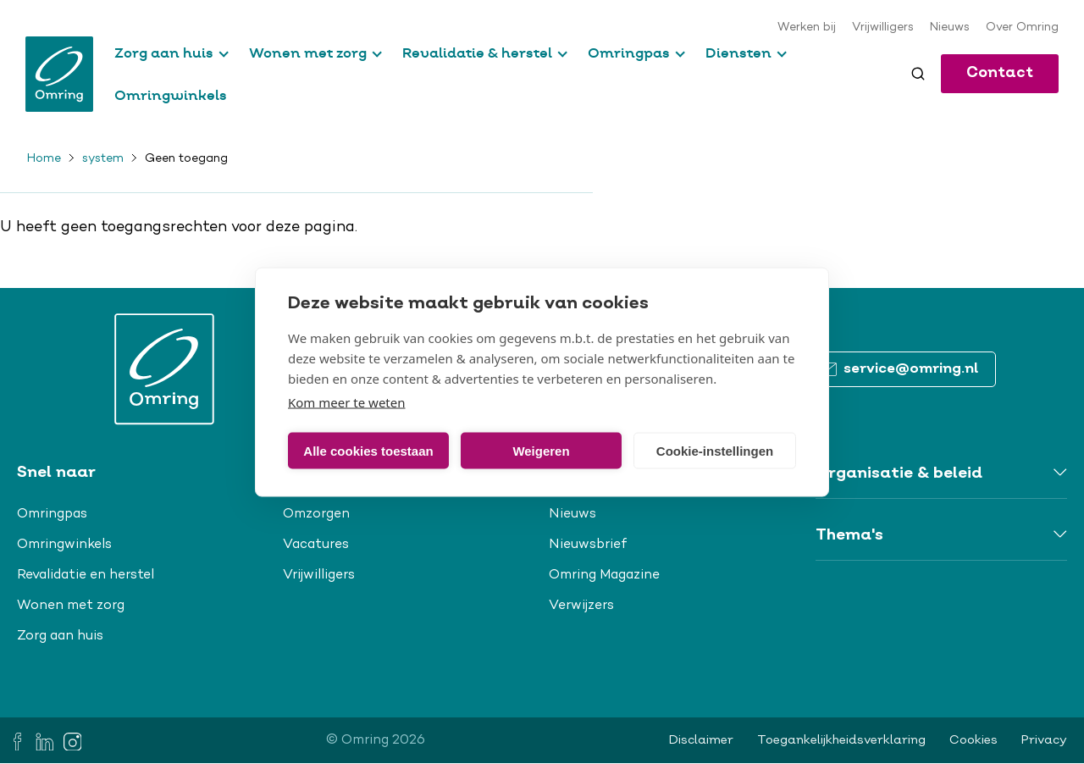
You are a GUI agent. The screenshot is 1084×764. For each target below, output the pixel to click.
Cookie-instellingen (714, 450)
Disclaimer (701, 740)
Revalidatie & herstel (477, 52)
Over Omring (1022, 28)
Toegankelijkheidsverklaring (841, 740)
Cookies (973, 740)
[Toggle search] (918, 74)
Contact (999, 73)
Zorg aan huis (163, 52)
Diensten (738, 52)
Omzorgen (316, 514)
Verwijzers (581, 605)
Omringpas (629, 52)
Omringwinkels (170, 94)
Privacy (1044, 740)
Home (44, 159)
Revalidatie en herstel (85, 575)
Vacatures (316, 544)
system (103, 159)
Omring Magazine (604, 575)
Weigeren (540, 450)
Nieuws (950, 28)
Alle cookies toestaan (368, 450)
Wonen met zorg (308, 52)
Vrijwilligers (883, 28)
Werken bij (806, 28)
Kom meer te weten (347, 402)
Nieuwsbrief (588, 544)
